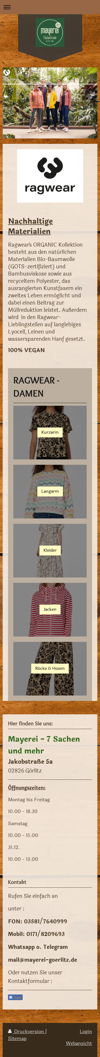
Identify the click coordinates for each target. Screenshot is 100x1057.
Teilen (15, 997)
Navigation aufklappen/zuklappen (50, 7)
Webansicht (79, 1043)
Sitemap (17, 1038)
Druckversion (26, 1031)
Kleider (50, 550)
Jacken (50, 609)
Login (86, 1031)
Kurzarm (50, 432)
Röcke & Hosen (50, 668)
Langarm (50, 491)
